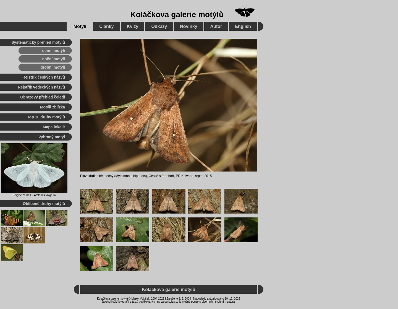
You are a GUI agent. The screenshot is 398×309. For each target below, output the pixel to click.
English (243, 26)
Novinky (188, 26)
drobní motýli (52, 67)
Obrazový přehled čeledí (42, 97)
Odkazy (159, 26)
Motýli (80, 26)
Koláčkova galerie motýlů (177, 14)
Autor (216, 26)
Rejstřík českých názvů (43, 77)
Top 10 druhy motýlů (46, 117)
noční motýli (53, 59)
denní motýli (53, 50)
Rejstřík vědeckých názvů (41, 87)
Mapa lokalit (54, 127)
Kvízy (132, 26)
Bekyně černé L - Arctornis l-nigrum (34, 195)
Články (106, 26)
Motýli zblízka (52, 107)
